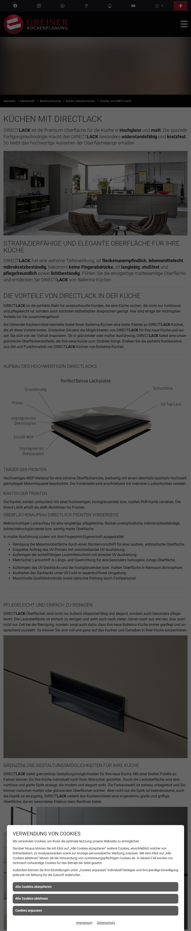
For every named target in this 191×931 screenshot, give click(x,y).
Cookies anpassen (28, 910)
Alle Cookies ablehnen (31, 898)
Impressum (84, 923)
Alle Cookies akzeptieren (33, 887)
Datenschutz (106, 923)
